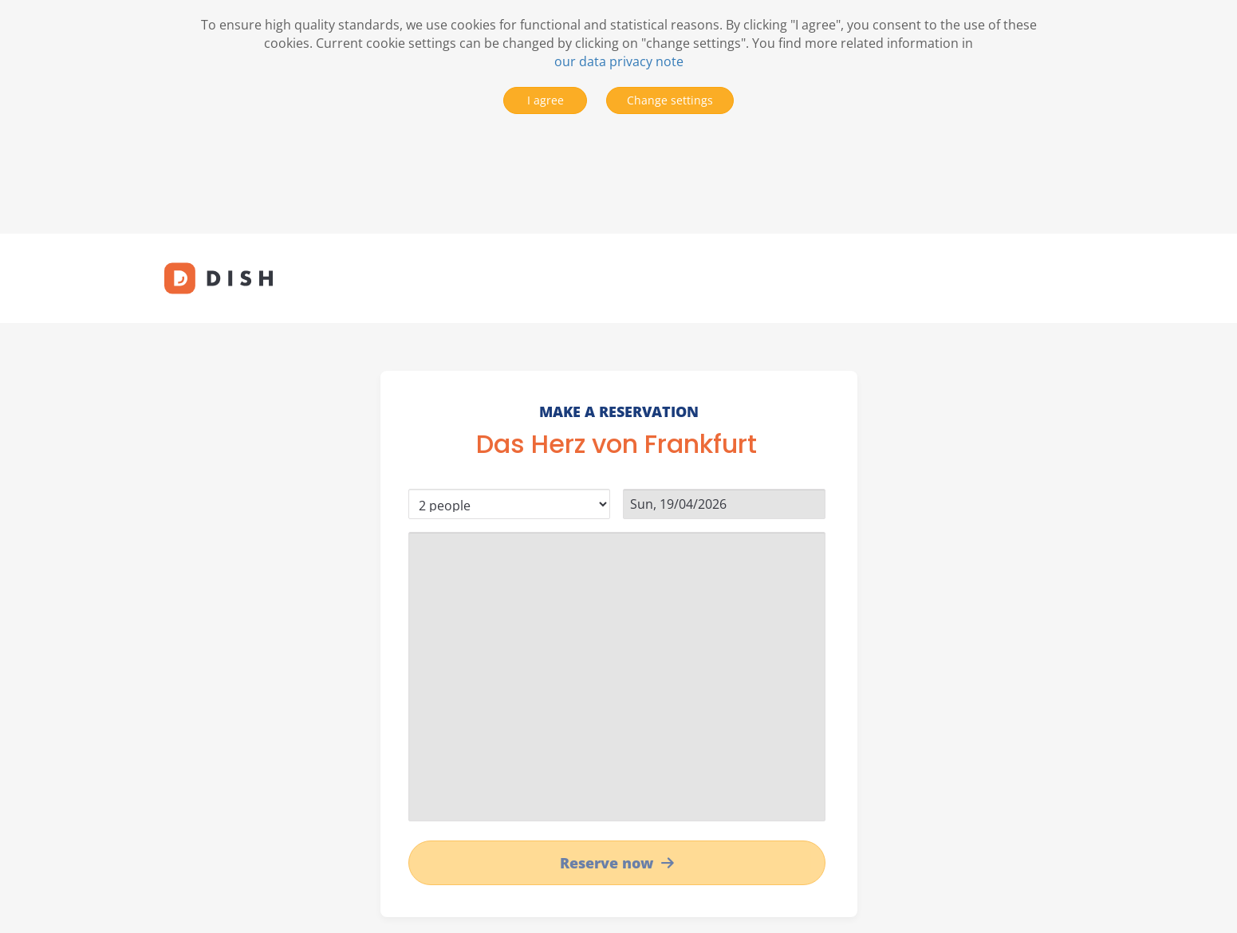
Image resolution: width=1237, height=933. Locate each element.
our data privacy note (619, 61)
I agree (545, 100)
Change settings (670, 100)
